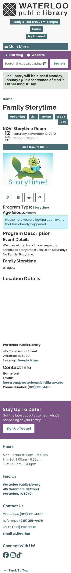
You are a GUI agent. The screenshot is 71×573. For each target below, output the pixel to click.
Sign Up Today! (18, 428)
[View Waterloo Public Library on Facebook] (6, 556)
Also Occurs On (35, 147)
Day (63, 122)
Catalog (16, 55)
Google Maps (28, 360)
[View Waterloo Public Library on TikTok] (19, 556)
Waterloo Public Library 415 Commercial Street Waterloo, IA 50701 (22, 489)
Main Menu (17, 46)
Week (61, 117)
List (33, 117)
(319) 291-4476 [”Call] (31, 520)
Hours (36, 29)
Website (38, 55)
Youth (31, 213)
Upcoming (17, 117)
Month (46, 117)
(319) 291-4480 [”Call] (32, 514)
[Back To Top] (35, 570)
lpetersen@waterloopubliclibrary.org (33, 382)
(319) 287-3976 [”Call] (24, 527)
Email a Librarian (16, 533)
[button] (35, 22)
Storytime (41, 207)
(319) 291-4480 (39, 387)
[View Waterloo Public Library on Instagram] (13, 556)
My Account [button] (36, 36)
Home (7, 99)
